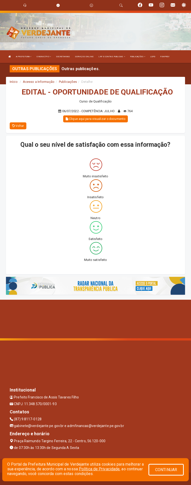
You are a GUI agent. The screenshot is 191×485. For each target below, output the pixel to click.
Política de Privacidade (99, 469)
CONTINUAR (166, 469)
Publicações (68, 82)
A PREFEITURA (23, 56)
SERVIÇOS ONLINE (84, 56)
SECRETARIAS (63, 56)
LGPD (152, 56)
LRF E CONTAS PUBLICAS (111, 56)
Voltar (18, 126)
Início (14, 82)
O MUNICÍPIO (44, 56)
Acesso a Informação (38, 82)
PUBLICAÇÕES (137, 56)
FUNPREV (164, 56)
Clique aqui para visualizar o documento (95, 119)
